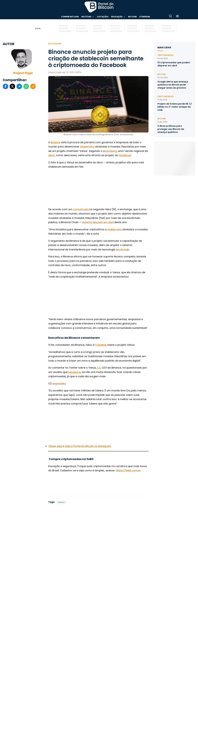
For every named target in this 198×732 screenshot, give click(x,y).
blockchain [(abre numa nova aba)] (122, 249)
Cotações (102, 16)
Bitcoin (132, 16)
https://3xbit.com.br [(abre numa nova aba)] (128, 470)
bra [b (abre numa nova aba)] (52, 155)
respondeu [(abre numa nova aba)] (59, 383)
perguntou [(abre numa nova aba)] (74, 372)
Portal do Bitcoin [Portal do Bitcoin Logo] (99, 6)
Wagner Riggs (23, 73)
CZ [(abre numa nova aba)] (99, 367)
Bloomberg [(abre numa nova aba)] (110, 151)
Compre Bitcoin (70, 16)
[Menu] (177, 16)
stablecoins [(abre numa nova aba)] (114, 229)
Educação (117, 16)
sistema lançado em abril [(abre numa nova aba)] (98, 222)
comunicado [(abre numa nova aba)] (81, 209)
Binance (61, 502)
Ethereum (144, 16)
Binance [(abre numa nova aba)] (55, 142)
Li (49, 155)
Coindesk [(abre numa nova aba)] (101, 345)
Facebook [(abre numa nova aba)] (125, 155)
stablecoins (87, 146)
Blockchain (54, 43)
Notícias (86, 16)
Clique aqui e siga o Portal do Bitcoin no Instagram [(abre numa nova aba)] (79, 446)
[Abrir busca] (170, 16)
